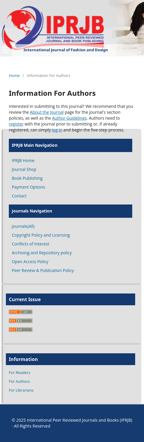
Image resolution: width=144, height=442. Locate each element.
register (16, 124)
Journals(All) (23, 226)
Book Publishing (27, 178)
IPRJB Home (23, 160)
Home (14, 75)
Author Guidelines (69, 118)
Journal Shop (24, 169)
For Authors (19, 381)
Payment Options (28, 187)
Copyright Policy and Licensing (41, 235)
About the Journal (47, 112)
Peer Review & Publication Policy (43, 270)
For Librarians (21, 390)
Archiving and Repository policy (42, 252)
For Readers (19, 372)
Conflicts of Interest (30, 244)
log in (57, 130)
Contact (19, 196)
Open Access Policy (30, 261)
